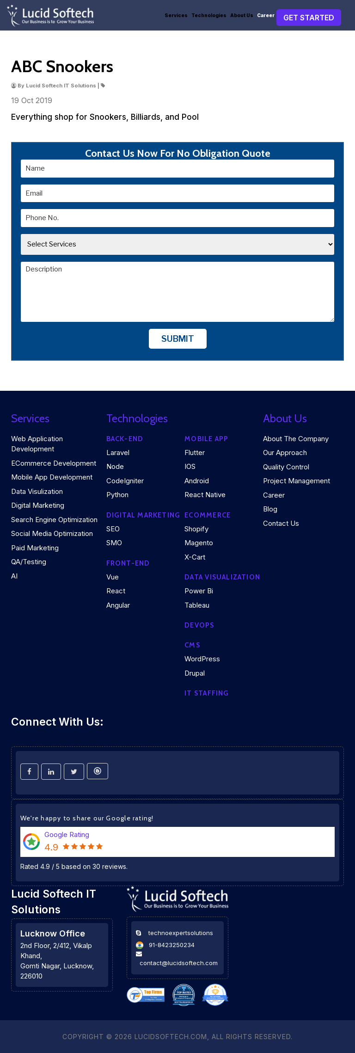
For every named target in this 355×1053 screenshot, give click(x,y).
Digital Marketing (37, 505)
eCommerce (207, 515)
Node (115, 466)
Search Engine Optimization (54, 519)
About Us (241, 15)
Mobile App (206, 439)
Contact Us (281, 523)
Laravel (117, 452)
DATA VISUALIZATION (222, 577)
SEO (113, 528)
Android (196, 480)
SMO (114, 542)
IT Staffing (206, 693)
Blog (270, 509)
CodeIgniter (125, 480)
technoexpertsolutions (180, 932)
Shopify (196, 528)
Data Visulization (37, 491)
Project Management (296, 480)
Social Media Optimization (52, 533)
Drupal (194, 673)
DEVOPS (199, 625)
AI (14, 576)
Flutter (194, 452)
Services (176, 15)
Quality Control (286, 466)
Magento (198, 542)
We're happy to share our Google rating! (87, 818)
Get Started (308, 17)
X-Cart (194, 557)
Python (117, 494)
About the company (296, 438)
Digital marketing (143, 515)
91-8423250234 (172, 944)
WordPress (202, 658)
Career (266, 15)
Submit (177, 339)
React (115, 590)
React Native (205, 494)
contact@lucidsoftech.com (179, 963)
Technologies (208, 15)
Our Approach (285, 452)
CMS (192, 645)
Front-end (128, 563)
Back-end (125, 439)
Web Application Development (37, 444)
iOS (190, 466)
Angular (118, 605)
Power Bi (198, 590)
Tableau (196, 605)
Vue (112, 577)
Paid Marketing (35, 547)
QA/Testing (28, 561)
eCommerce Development (53, 463)
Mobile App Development (51, 477)
